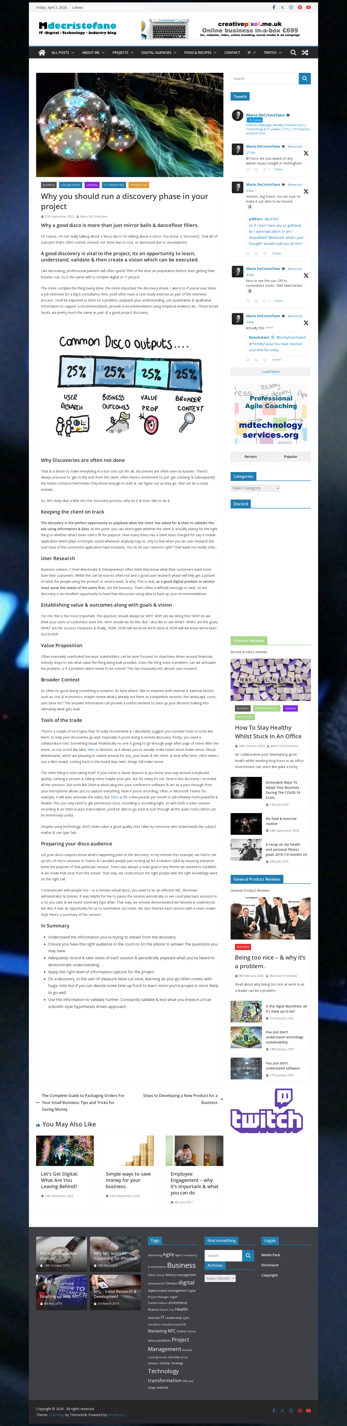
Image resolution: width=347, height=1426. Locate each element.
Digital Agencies (156, 52)
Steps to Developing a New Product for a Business (183, 1099)
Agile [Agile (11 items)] (168, 1254)
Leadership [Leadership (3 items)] (174, 1318)
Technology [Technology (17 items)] (163, 1371)
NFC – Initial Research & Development (115, 1294)
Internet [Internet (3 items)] (154, 1318)
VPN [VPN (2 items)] (184, 1381)
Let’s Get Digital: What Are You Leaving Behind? (59, 1180)
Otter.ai (116, 797)
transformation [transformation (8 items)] (164, 1380)
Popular (290, 456)
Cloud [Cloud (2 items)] (160, 1275)
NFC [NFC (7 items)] (172, 1331)
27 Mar (251, 153)
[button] (71, 52)
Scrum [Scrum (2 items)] (163, 1357)
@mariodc (295, 146)
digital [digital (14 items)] (186, 1282)
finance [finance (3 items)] (153, 1309)
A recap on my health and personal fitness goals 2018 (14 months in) (286, 849)
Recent (251, 456)
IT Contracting (114, 185)
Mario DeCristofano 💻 (265, 146)
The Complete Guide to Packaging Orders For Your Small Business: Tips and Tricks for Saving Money (80, 1102)
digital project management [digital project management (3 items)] (167, 1290)
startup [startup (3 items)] (165, 1363)
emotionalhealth (267, 708)
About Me (91, 52)
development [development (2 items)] (156, 1283)
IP (249, 52)
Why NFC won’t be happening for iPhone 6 (115, 1256)
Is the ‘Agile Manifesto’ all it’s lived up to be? (286, 1009)
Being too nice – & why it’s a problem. (270, 961)
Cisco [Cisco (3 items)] (152, 1275)
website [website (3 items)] (162, 1387)
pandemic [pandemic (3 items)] (164, 1340)
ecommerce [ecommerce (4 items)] (177, 1302)
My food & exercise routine (281, 821)
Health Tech (245, 717)
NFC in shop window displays (58, 1256)
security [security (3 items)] (174, 1357)
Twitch (270, 52)
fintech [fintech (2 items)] (164, 1309)
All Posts (60, 52)
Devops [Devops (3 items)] (171, 1283)
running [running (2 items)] (153, 1357)
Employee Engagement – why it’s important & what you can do (195, 1183)
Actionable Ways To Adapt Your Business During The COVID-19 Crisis (283, 790)
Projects (120, 52)
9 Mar (250, 191)
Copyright (269, 1275)
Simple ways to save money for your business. (128, 1180)
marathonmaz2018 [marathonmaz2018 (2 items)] (174, 1324)
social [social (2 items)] (183, 1357)
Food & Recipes (197, 52)
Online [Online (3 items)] (181, 1331)
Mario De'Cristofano (94, 216)
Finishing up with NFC (59, 1296)
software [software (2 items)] (153, 1363)
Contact (232, 52)
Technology (138, 185)
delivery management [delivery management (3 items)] (180, 1275)
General (92, 185)
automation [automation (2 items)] (158, 1266)
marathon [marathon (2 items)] (154, 1324)
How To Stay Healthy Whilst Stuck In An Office (268, 731)
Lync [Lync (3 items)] (186, 1318)
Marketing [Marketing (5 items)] (157, 1331)
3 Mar (250, 322)
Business (49, 185)
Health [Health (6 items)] (181, 1309)
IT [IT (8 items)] (162, 1317)
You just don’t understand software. (283, 1065)
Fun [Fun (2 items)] (171, 1309)
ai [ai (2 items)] (149, 1266)
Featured (243, 947)
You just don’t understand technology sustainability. (284, 1037)
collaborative (70, 185)
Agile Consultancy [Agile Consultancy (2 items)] (186, 1255)
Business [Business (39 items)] (181, 1265)
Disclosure (270, 1265)
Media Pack (270, 1255)
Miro (91, 749)
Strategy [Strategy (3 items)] (177, 1363)
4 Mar (250, 275)
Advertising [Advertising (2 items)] (155, 1255)
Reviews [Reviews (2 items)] (187, 1350)
